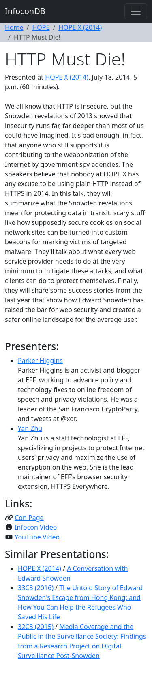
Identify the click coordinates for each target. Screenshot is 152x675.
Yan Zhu (30, 428)
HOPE (40, 27)
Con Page (29, 517)
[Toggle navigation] (135, 11)
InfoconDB (25, 11)
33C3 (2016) (36, 587)
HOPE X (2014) (80, 27)
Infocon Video (36, 527)
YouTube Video (37, 536)
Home (14, 27)
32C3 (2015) (36, 626)
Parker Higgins (40, 360)
